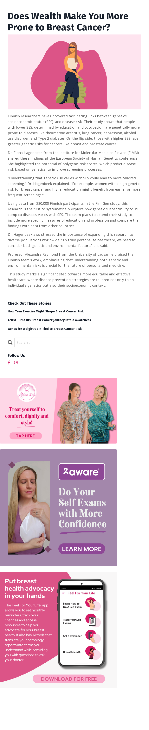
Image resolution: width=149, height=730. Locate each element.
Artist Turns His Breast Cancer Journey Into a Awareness (49, 320)
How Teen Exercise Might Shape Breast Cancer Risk (46, 311)
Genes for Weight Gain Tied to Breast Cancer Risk (45, 329)
